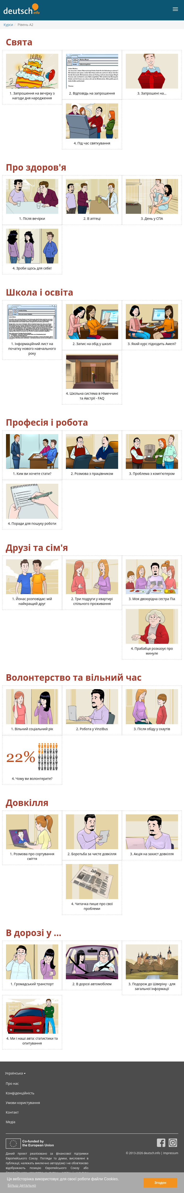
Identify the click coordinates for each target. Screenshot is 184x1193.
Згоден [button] (160, 1183)
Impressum (170, 1153)
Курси (8, 24)
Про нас (12, 1083)
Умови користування (23, 1102)
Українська (15, 1073)
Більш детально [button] (22, 1185)
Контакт (12, 1112)
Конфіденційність (20, 1093)
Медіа (10, 1122)
